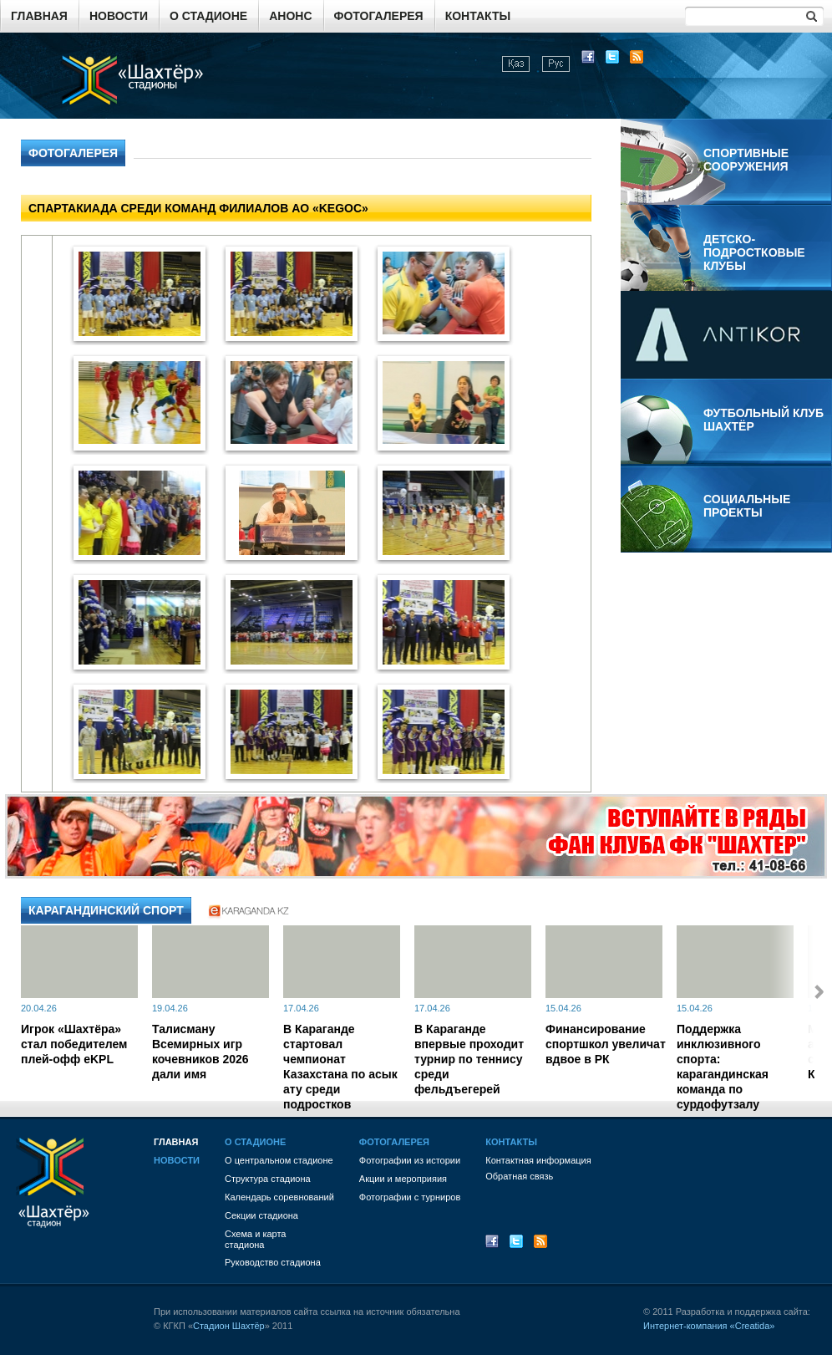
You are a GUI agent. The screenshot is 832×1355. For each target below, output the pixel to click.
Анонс (290, 16)
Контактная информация (538, 1160)
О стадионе (208, 16)
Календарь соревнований (279, 1197)
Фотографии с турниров (409, 1197)
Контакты (477, 16)
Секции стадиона (261, 1215)
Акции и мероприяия (403, 1179)
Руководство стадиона (273, 1262)
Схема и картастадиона (255, 1239)
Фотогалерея (379, 16)
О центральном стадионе (279, 1160)
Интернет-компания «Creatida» (708, 1326)
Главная (39, 16)
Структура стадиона (268, 1179)
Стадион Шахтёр (229, 1326)
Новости (118, 16)
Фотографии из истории (409, 1160)
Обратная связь (519, 1176)
